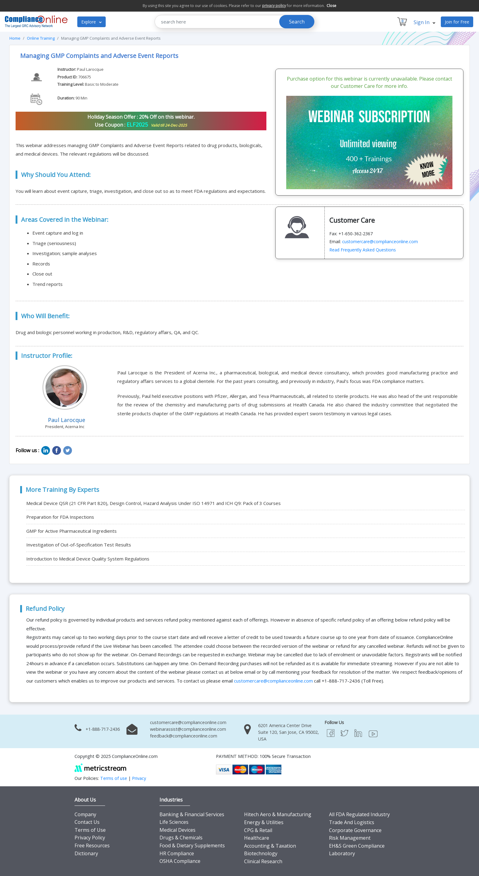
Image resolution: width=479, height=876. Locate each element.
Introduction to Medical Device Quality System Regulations (87, 559)
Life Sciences (173, 822)
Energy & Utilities (263, 822)
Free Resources (92, 845)
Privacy (139, 778)
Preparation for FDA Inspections (60, 517)
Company (85, 814)
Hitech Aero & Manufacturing (277, 814)
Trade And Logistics (351, 822)
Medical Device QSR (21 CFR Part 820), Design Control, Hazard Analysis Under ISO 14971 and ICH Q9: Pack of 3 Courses (153, 503)
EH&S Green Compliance (357, 845)
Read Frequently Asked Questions (362, 250)
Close (331, 5)
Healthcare (256, 838)
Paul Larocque (90, 69)
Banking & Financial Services (191, 814)
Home (14, 38)
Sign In (424, 22)
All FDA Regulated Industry (359, 814)
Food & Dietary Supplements (192, 845)
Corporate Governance (355, 830)
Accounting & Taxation (270, 845)
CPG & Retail (258, 830)
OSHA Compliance (179, 861)
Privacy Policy (90, 837)
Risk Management (350, 838)
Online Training (41, 38)
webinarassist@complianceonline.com (188, 729)
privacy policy (274, 5)
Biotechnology (260, 853)
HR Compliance (176, 853)
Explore (91, 22)
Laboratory (342, 853)
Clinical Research (263, 861)
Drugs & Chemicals (181, 837)
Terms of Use (90, 830)
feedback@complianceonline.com (183, 736)
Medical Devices (177, 830)
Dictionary (86, 853)
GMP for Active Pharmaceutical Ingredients (71, 531)
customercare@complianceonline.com (380, 241)
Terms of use (113, 778)
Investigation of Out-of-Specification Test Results (78, 545)
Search (297, 21)
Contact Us (87, 822)
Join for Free (457, 22)
